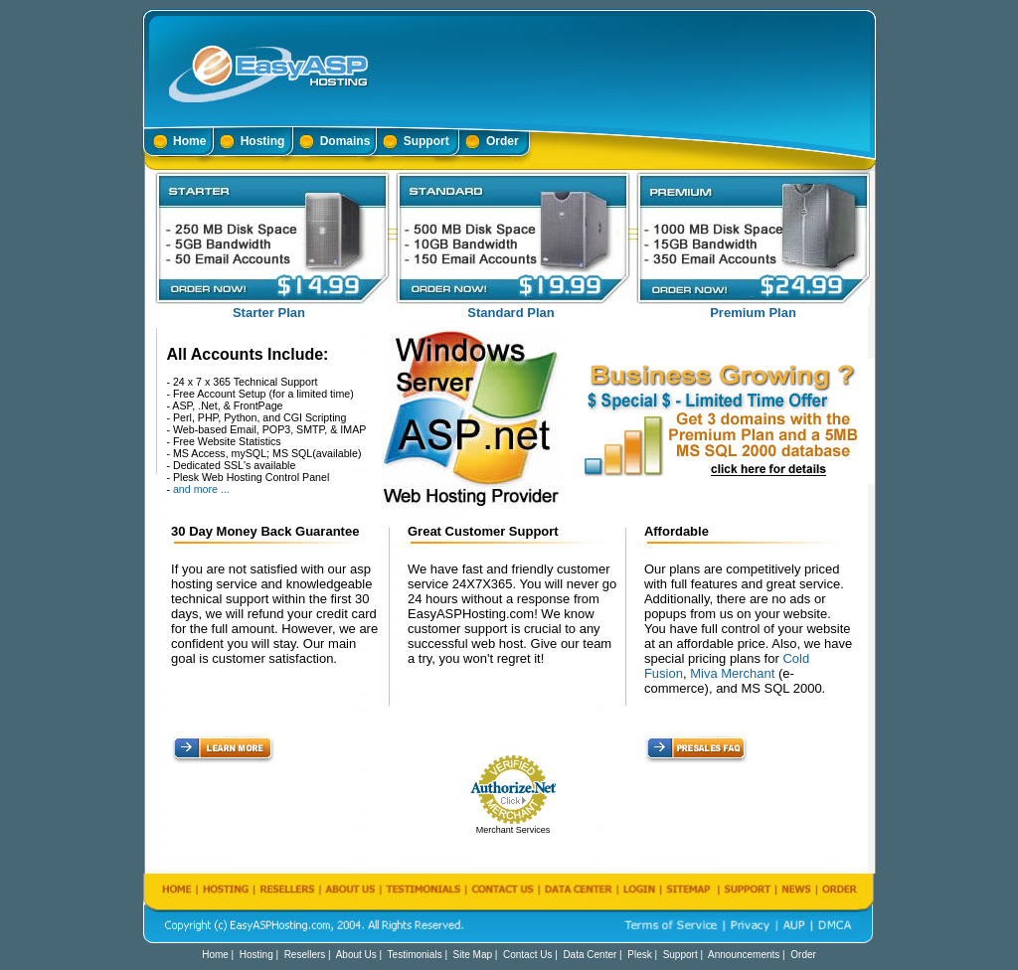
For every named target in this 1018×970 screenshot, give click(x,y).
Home (189, 141)
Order (502, 141)
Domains (345, 141)
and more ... (201, 489)
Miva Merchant (732, 673)
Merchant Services (513, 830)
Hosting (263, 141)
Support (426, 141)
